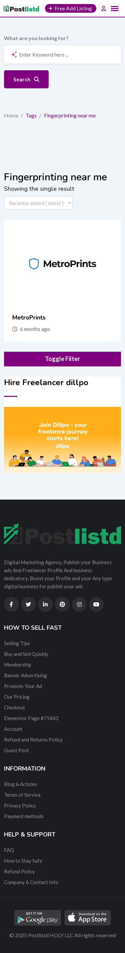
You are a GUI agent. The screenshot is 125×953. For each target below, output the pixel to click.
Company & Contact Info (31, 882)
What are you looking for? (36, 38)
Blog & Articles (20, 784)
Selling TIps (17, 643)
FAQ (9, 850)
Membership (17, 665)
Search (26, 79)
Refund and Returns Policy (33, 740)
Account (13, 729)
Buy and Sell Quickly (26, 654)
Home (11, 115)
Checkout (14, 707)
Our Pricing (17, 697)
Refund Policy (19, 871)
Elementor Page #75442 (31, 718)
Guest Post (16, 750)
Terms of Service (22, 795)
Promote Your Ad (23, 686)
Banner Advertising (25, 675)
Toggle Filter (62, 358)
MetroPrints (29, 318)
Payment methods (24, 816)
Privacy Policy (20, 805)
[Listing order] (38, 202)
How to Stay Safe (23, 861)
